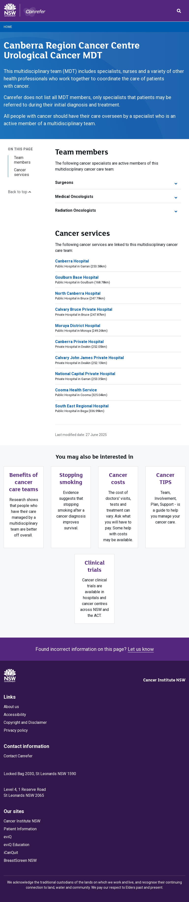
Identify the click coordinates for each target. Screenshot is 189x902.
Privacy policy (16, 730)
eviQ (8, 836)
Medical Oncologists (116, 196)
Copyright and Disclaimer (25, 722)
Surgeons (116, 182)
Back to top (19, 192)
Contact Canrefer (18, 756)
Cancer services (21, 172)
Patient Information (20, 829)
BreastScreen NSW (20, 860)
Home (8, 27)
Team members (22, 160)
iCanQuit (11, 852)
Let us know (141, 649)
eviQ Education (16, 844)
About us (11, 706)
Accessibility (15, 714)
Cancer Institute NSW (164, 680)
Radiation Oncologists (116, 210)
